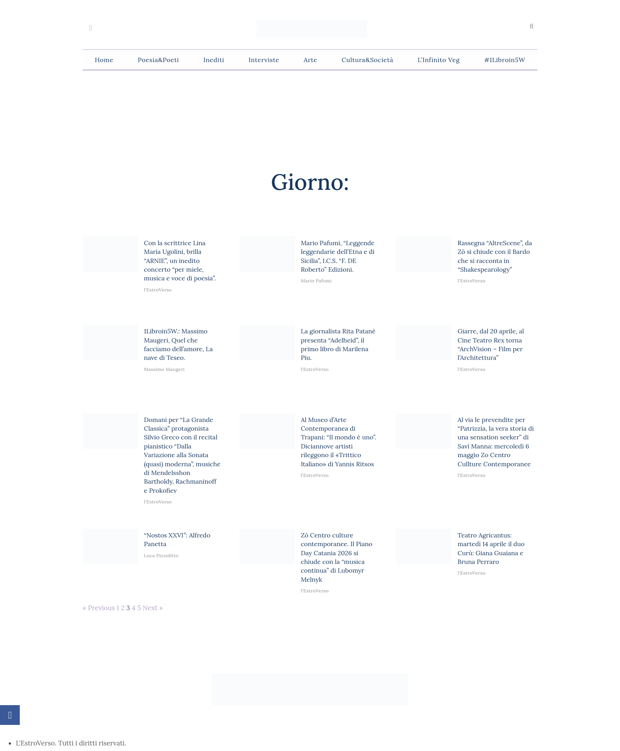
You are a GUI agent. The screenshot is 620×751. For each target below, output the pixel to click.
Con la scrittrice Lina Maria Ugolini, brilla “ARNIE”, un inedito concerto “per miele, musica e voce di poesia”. (180, 260)
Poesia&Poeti (158, 60)
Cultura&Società (367, 60)
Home (104, 60)
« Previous (99, 607)
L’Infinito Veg (438, 60)
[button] (531, 26)
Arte (310, 60)
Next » (153, 607)
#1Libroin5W (504, 60)
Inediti (213, 60)
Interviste (264, 60)
